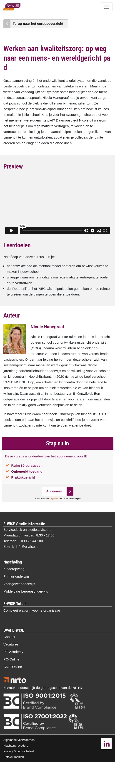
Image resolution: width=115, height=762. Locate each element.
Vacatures (10, 644)
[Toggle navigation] (107, 6)
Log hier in (54, 499)
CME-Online (12, 667)
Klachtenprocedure (15, 745)
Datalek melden (13, 757)
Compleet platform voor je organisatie (31, 610)
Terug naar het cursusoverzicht (38, 23)
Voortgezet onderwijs (19, 584)
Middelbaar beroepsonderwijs (25, 591)
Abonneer (54, 491)
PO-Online (11, 659)
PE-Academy (13, 652)
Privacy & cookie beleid (18, 751)
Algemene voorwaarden (19, 740)
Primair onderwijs (16, 576)
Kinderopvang (14, 569)
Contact (9, 637)
